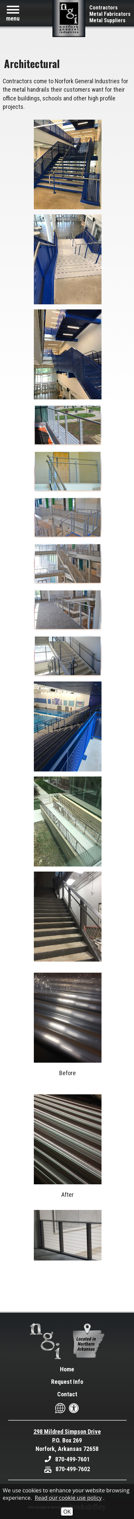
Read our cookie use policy (68, 1497)
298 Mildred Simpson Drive (67, 1431)
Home (67, 1369)
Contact (67, 1394)
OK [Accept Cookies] (67, 1511)
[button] (13, 13)
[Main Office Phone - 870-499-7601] (67, 1459)
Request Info (67, 1381)
